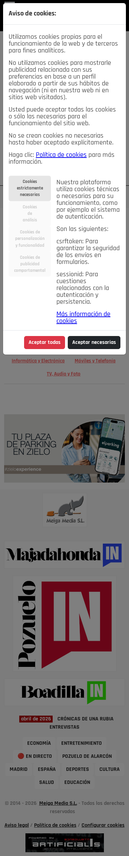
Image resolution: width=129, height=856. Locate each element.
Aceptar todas (45, 342)
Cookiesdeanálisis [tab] (30, 213)
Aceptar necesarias (94, 342)
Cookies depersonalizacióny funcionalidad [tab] (30, 238)
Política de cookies (61, 155)
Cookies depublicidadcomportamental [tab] (29, 264)
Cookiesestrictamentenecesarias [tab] (30, 188)
